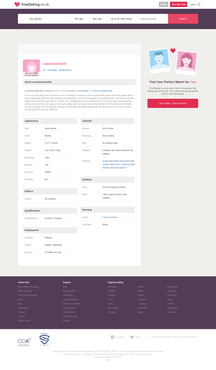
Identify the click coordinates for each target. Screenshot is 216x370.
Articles (21, 316)
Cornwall (171, 291)
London (170, 304)
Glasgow (142, 299)
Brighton (112, 291)
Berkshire (171, 312)
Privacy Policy (69, 308)
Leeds (111, 304)
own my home (110, 217)
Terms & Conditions (71, 304)
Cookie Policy (69, 312)
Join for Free (178, 4)
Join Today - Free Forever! (173, 103)
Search (183, 18)
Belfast (141, 287)
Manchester (113, 308)
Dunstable (52, 70)
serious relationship (102, 90)
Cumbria (112, 295)
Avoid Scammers (70, 299)
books (105, 161)
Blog (20, 304)
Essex (111, 299)
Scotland (112, 312)
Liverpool (142, 304)
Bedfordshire (65, 70)
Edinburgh (172, 295)
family (116, 161)
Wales (140, 312)
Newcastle (142, 308)
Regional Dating (25, 291)
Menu (193, 4)
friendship (83, 90)
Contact (66, 320)
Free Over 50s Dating (27, 295)
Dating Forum (24, 320)
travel (116, 167)
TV (125, 167)
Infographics (23, 308)
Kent (169, 299)
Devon (141, 295)
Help (65, 287)
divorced (49, 90)
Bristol (140, 291)
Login (163, 4)
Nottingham (172, 308)
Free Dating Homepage (28, 287)
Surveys (21, 312)
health (127, 161)
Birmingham (172, 287)
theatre (105, 167)
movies (105, 164)
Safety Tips (68, 295)
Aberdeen (112, 287)
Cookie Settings (70, 316)
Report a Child (69, 291)
